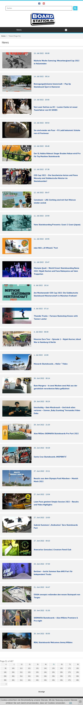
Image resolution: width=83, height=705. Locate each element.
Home (3, 36)
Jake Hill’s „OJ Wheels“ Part (46, 248)
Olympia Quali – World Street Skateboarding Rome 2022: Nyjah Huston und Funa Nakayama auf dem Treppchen (56, 271)
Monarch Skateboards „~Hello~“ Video (51, 364)
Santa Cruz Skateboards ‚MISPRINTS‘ (50, 456)
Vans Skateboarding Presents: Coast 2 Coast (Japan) (57, 224)
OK (70, 703)
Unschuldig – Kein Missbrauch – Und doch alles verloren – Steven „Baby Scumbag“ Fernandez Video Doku (57, 410)
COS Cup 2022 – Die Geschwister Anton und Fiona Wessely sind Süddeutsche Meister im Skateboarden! (56, 178)
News (41, 29)
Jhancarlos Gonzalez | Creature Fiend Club (52, 549)
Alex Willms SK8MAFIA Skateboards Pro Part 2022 (56, 433)
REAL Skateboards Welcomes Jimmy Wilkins (53, 642)
